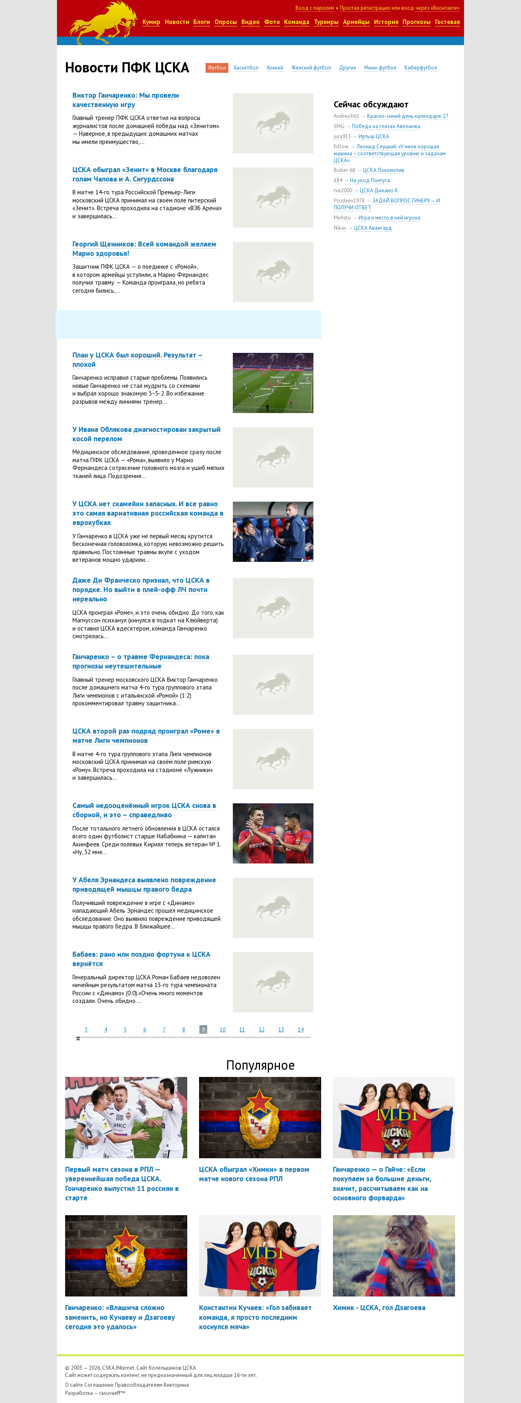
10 (222, 1029)
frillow (341, 146)
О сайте (74, 1384)
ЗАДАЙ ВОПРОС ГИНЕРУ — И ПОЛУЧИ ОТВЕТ (387, 204)
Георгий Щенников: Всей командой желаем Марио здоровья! (144, 248)
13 (281, 1029)
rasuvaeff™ (112, 1393)
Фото (272, 22)
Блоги (201, 22)
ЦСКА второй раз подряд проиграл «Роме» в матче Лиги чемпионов (146, 735)
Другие (347, 67)
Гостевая (447, 22)
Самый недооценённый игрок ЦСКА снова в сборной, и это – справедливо (144, 809)
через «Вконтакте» (438, 7)
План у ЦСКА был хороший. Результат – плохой (137, 359)
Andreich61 (346, 116)
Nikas (340, 227)
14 (301, 1029)
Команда (296, 22)
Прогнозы (417, 22)
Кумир (151, 22)
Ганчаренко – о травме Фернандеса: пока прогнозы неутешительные (140, 661)
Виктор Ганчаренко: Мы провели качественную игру (125, 99)
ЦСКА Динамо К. (379, 190)
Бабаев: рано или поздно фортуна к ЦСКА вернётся (141, 958)
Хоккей (275, 67)
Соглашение (99, 1384)
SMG (339, 126)
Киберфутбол (421, 67)
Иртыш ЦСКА (374, 136)
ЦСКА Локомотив (383, 170)
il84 (338, 180)
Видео (250, 22)
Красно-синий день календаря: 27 (408, 116)
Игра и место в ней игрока (389, 217)
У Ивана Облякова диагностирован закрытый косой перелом (146, 433)
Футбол (217, 67)
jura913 (342, 136)
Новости (177, 22)
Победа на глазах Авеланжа (386, 126)
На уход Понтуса (370, 180)
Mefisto (342, 217)
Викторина (176, 1384)
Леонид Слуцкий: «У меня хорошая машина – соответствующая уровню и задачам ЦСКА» (390, 153)
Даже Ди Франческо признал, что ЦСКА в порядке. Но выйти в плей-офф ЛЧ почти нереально (141, 589)
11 (242, 1029)
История (386, 22)
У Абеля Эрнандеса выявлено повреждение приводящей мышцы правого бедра (144, 884)
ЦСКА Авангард (373, 227)
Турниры (326, 22)
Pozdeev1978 (349, 200)
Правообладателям (138, 1384)
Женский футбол (311, 67)
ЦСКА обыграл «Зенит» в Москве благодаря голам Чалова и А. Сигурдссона (144, 174)
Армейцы (356, 22)
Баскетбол (246, 67)
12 (262, 1029)
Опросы (226, 22)
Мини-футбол (380, 67)
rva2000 (343, 190)
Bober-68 (344, 170)
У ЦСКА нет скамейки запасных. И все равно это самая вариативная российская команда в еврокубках (147, 513)
